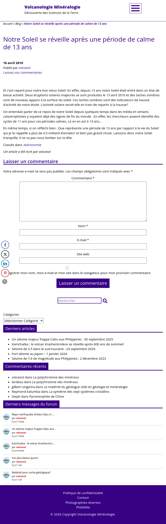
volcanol (24, 68)
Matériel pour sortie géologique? (31, 472)
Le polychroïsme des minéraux (56, 377)
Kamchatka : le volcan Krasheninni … (33, 443)
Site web (83, 254)
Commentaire (83, 178)
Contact (83, 497)
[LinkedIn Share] (5, 264)
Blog (18, 24)
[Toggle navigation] (135, 8)
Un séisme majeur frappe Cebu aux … (34, 429)
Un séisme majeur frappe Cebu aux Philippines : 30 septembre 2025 (62, 339)
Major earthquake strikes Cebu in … (33, 414)
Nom (83, 226)
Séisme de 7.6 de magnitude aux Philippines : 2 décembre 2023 (59, 358)
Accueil (7, 24)
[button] (105, 301)
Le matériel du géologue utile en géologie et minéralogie (86, 387)
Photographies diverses (83, 502)
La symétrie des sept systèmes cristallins (79, 391)
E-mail (83, 240)
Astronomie (32, 145)
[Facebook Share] (5, 245)
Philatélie (83, 507)
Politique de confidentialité (83, 493)
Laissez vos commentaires (22, 72)
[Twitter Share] (5, 254)
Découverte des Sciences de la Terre (52, 9)
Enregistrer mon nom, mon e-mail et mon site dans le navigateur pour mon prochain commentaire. (77, 273)
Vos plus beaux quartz (25, 458)
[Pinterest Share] (5, 273)
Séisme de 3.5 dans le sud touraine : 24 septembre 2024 (53, 349)
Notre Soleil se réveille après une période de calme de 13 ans (78, 43)
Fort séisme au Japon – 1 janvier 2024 (39, 354)
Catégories (11, 314)
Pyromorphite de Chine (46, 396)
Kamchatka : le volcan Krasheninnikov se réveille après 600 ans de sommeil (68, 344)
